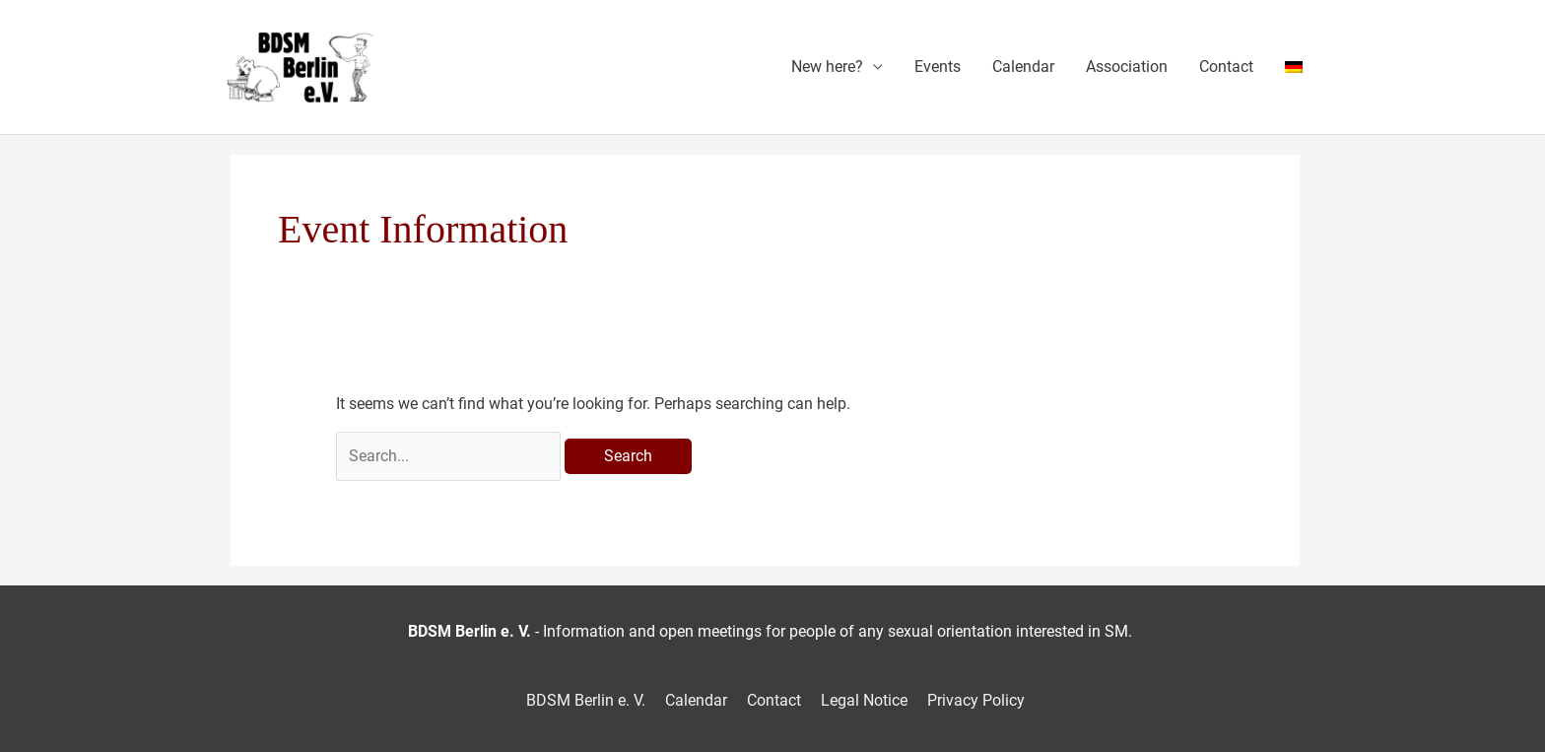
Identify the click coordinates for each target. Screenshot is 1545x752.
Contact (1226, 66)
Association (1127, 66)
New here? (827, 66)
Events (937, 66)
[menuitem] (1293, 67)
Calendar (1023, 66)
